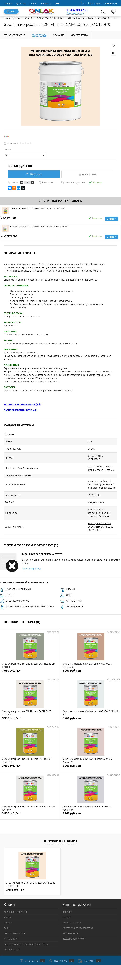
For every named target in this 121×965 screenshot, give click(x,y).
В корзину (33, 174)
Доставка (21, 3)
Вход (83, 3)
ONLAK (86, 448)
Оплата (33, 3)
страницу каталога (58, 549)
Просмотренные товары (60, 831)
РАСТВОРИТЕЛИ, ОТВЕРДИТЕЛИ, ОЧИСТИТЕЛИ (27, 596)
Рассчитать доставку (73, 182)
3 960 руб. (8, 217)
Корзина (89, 960)
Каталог (11, 11)
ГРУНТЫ (7, 585)
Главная (8, 3)
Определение (110, 3)
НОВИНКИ (67, 902)
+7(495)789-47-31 (77, 10)
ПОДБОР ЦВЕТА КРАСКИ (73, 929)
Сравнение (32, 960)
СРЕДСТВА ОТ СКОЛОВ (14, 591)
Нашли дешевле (48, 182)
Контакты (46, 3)
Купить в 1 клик (87, 174)
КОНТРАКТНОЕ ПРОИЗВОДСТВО (77, 918)
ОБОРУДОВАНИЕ (71, 596)
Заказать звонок (75, 13)
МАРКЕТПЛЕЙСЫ (70, 923)
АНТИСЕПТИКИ (71, 591)
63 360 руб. (9, 235)
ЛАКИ (66, 585)
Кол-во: (14, 182)
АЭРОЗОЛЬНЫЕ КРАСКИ (15, 579)
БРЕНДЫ (66, 907)
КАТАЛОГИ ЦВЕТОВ (71, 913)
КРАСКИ (67, 579)
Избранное (61, 960)
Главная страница (31, 558)
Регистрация (94, 3)
